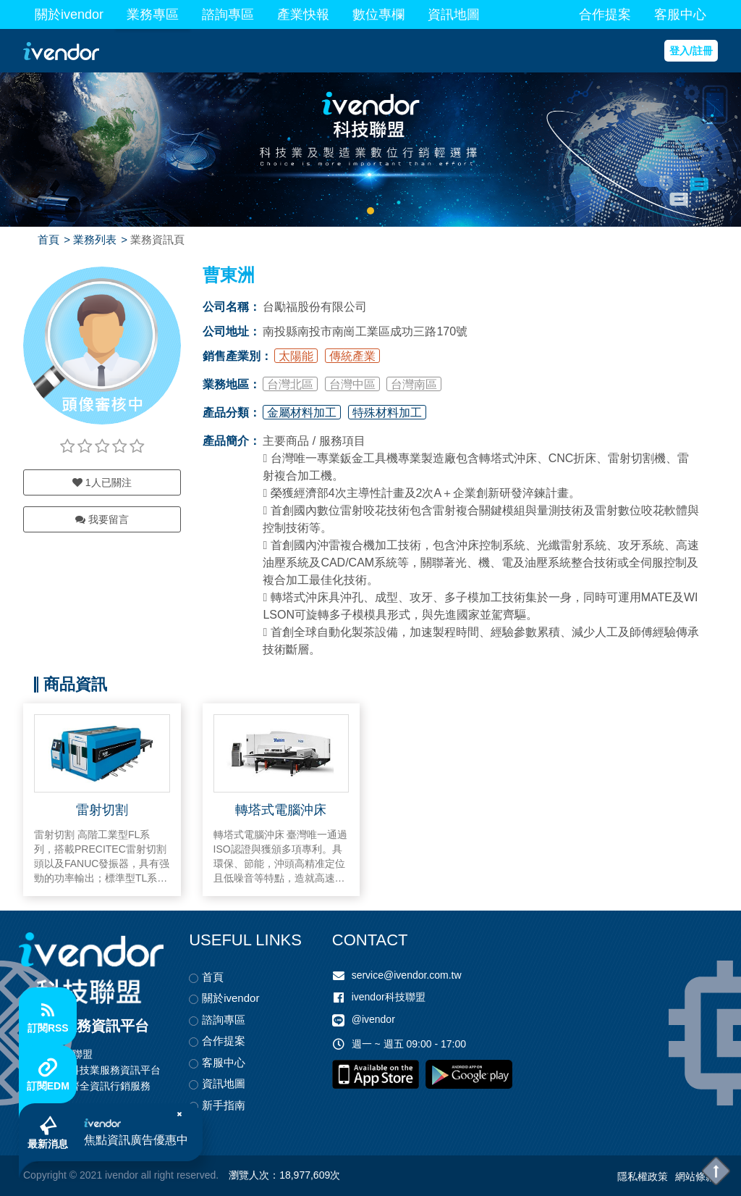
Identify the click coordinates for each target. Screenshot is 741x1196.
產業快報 (303, 14)
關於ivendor (69, 14)
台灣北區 (290, 384)
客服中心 (680, 14)
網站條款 (695, 1176)
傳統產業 (352, 356)
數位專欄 (378, 14)
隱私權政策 (642, 1176)
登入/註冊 (691, 51)
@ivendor (373, 1020)
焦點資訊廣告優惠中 (137, 1140)
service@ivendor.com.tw (407, 975)
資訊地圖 (454, 14)
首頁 (48, 239)
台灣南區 (414, 384)
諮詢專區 (228, 14)
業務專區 (153, 14)
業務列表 (95, 239)
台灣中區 (352, 384)
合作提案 (605, 14)
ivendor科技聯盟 (388, 997)
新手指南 (223, 1105)
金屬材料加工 (301, 412)
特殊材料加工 (387, 412)
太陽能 (296, 356)
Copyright (45, 1175)
